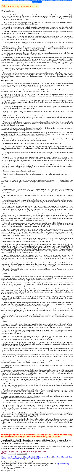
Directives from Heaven (44, 457)
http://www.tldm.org (63, 463)
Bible (26, 459)
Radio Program (34, 459)
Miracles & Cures (66, 457)
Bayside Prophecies (30, 457)
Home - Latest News (7, 457)
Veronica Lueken (6, 459)
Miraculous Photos (18, 459)
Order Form (56, 457)
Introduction (19, 457)
